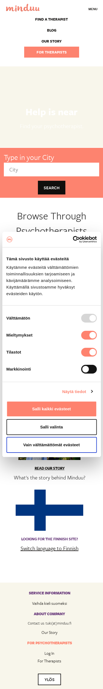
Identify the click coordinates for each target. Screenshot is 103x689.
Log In (49, 653)
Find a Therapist (51, 19)
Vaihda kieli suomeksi (49, 603)
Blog (51, 30)
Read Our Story (50, 468)
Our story (51, 41)
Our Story (49, 632)
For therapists (52, 52)
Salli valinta (51, 427)
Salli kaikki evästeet (51, 408)
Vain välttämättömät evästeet (51, 444)
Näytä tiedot (74, 391)
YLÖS (49, 679)
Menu (93, 9)
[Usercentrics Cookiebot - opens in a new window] (73, 239)
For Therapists (49, 660)
